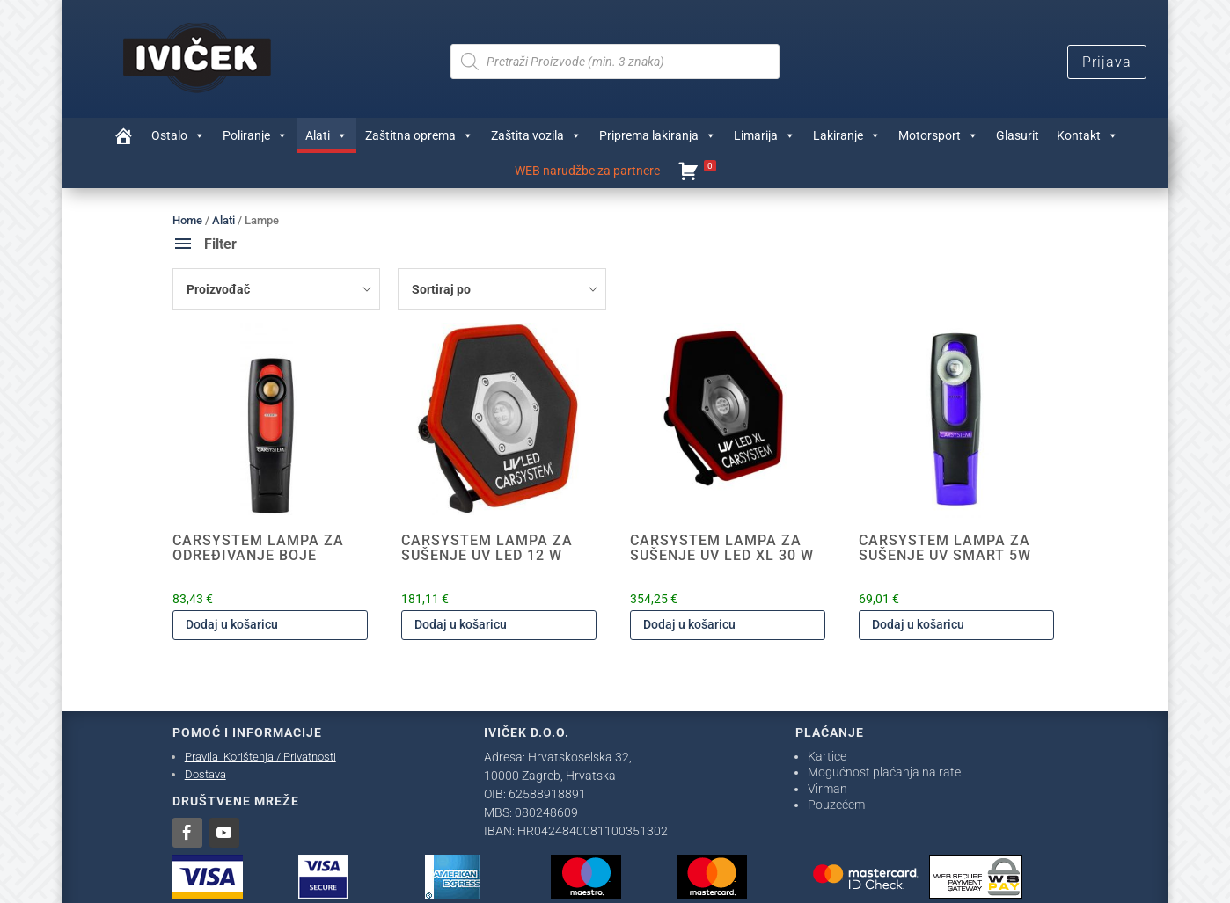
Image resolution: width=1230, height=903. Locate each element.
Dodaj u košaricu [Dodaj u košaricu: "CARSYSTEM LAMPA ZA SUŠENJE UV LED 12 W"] (460, 624)
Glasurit (1017, 135)
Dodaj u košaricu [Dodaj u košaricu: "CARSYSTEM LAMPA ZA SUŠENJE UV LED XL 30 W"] (689, 624)
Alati (326, 135)
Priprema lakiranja (657, 135)
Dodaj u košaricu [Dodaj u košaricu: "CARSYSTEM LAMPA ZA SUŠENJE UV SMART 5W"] (918, 624)
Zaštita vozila (536, 135)
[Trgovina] (123, 135)
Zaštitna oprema (419, 135)
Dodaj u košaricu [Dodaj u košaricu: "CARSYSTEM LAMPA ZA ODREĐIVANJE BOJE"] (232, 624)
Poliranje (255, 135)
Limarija (764, 135)
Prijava (1106, 62)
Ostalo (178, 135)
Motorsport (938, 135)
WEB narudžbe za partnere (587, 171)
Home (187, 220)
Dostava (205, 774)
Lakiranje (847, 135)
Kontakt (1087, 135)
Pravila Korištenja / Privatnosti (260, 756)
